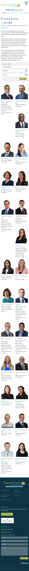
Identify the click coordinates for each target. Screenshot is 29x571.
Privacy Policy (4, 568)
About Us (17, 495)
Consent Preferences (12, 568)
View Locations (6, 514)
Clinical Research (6, 499)
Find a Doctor (5, 490)
